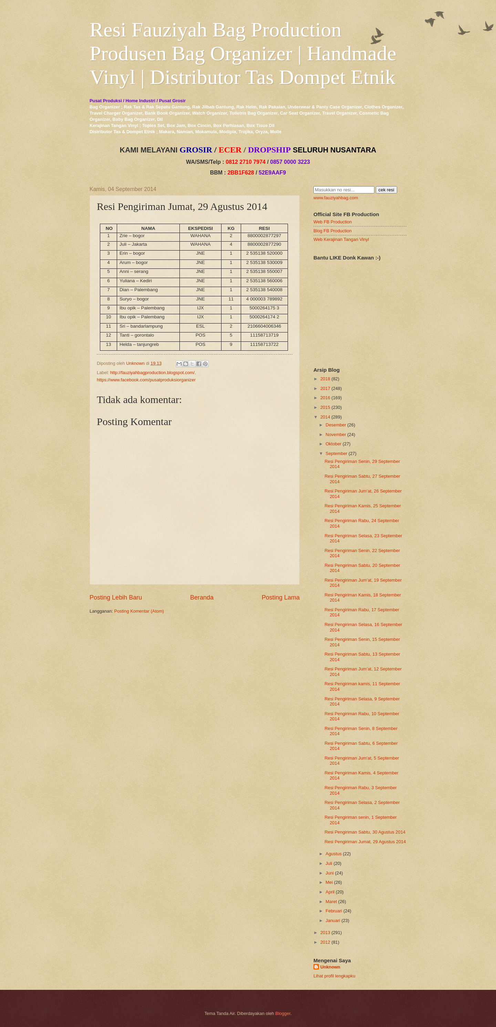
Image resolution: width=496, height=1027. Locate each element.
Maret (331, 901)
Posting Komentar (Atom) (139, 611)
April (330, 891)
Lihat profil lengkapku (334, 975)
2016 (325, 397)
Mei (329, 882)
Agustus (334, 853)
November (336, 434)
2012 (325, 942)
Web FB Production (332, 221)
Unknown (330, 967)
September (336, 453)
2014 (325, 417)
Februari (334, 910)
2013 (325, 932)
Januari (333, 920)
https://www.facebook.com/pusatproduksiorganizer (146, 379)
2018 (325, 378)
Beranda (202, 597)
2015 (325, 407)
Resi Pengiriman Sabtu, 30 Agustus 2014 (364, 832)
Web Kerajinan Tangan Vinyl (341, 239)
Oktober (333, 443)
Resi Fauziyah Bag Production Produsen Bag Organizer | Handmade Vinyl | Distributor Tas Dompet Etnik (243, 53)
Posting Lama (281, 597)
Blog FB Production (332, 230)
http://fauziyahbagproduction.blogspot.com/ (152, 372)
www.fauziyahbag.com (335, 197)
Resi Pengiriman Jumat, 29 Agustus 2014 (365, 841)
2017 (325, 388)
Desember (336, 424)
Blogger (282, 1013)
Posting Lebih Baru (116, 597)
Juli (329, 863)
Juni (330, 873)
